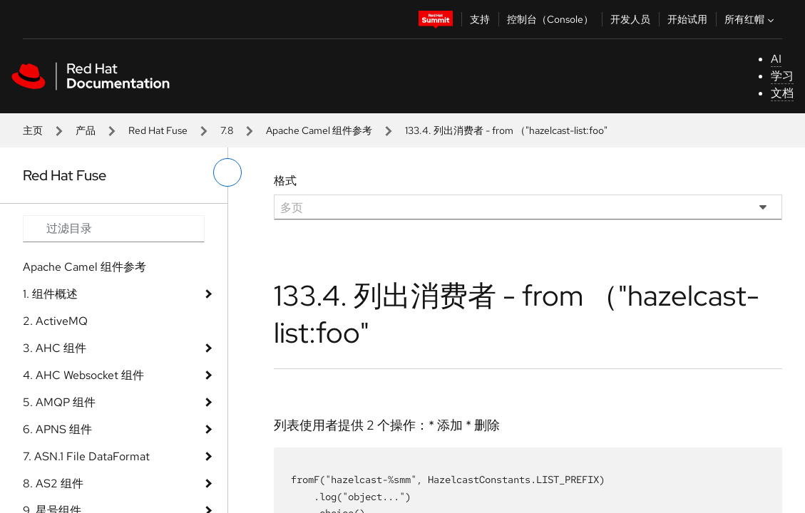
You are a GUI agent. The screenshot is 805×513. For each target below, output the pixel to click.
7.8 (226, 130)
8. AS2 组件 (53, 483)
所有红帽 (750, 19)
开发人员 (630, 19)
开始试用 (687, 19)
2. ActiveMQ (55, 321)
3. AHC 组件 (54, 348)
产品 (86, 130)
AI (776, 58)
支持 (480, 19)
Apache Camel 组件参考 (319, 130)
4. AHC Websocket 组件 (83, 375)
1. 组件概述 (50, 293)
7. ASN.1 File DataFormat (86, 456)
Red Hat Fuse (158, 130)
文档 (782, 93)
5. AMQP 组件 (59, 402)
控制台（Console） (550, 19)
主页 (33, 130)
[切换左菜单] (227, 172)
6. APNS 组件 (57, 429)
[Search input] (114, 228)
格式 (285, 180)
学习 (782, 75)
